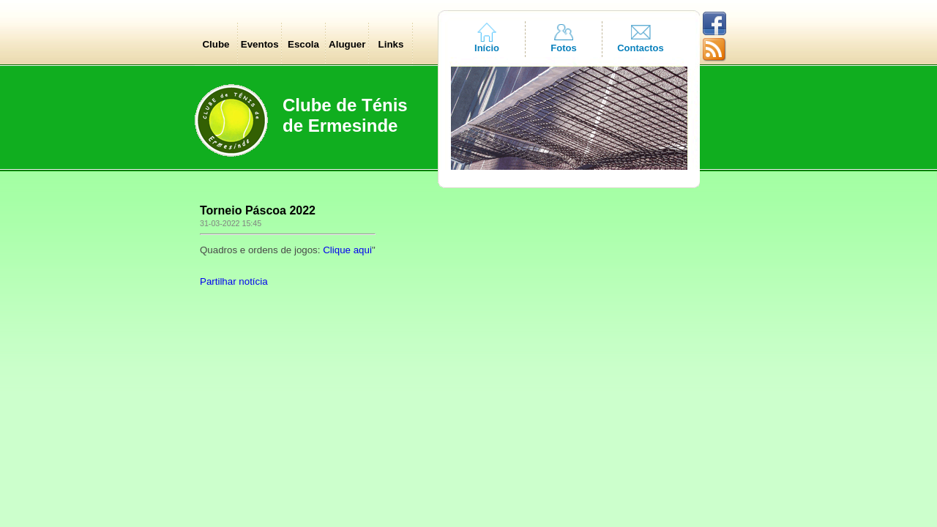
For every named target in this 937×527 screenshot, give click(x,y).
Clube (215, 44)
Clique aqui (347, 249)
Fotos (563, 47)
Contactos (640, 47)
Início (486, 47)
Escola (303, 44)
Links (391, 44)
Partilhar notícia (234, 281)
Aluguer (347, 44)
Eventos (260, 44)
